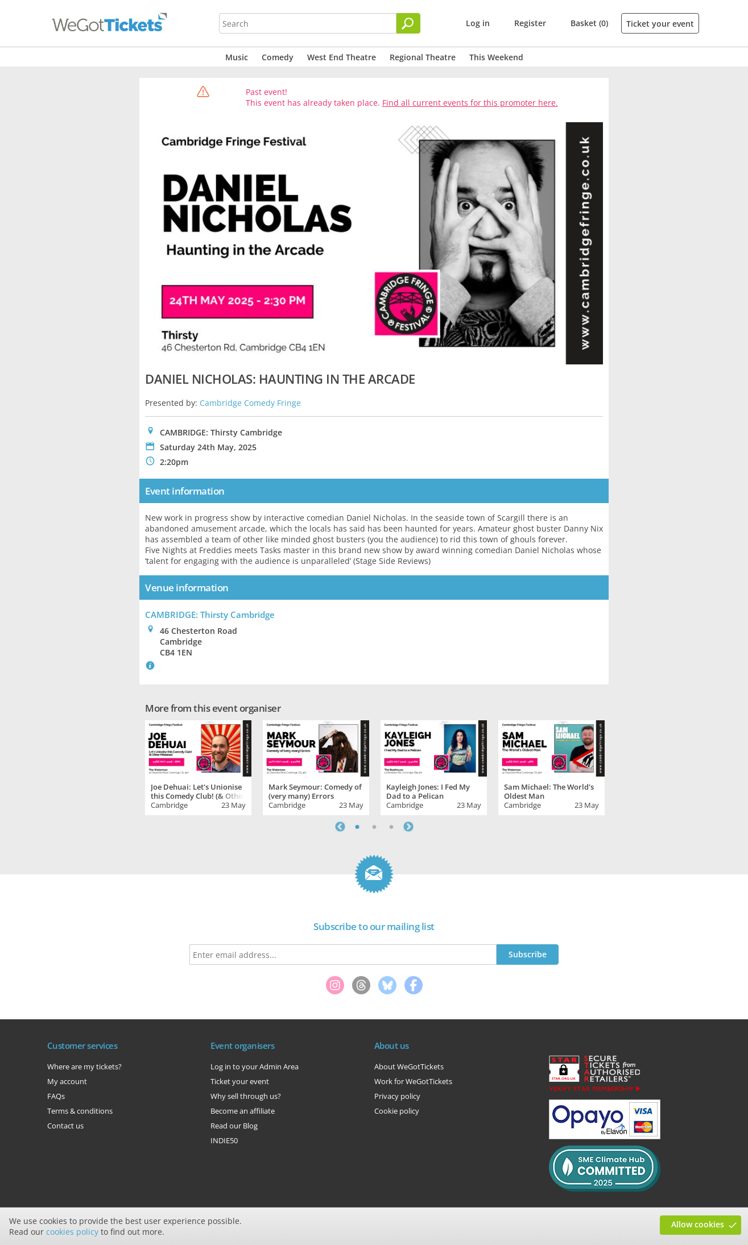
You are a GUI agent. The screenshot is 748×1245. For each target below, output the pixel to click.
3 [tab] (391, 826)
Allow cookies (697, 1224)
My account (67, 1081)
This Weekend (496, 57)
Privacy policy (397, 1096)
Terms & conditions (80, 1111)
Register (530, 23)
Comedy (278, 57)
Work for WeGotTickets (413, 1081)
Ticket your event (660, 23)
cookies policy (72, 1231)
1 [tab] (357, 826)
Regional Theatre (423, 57)
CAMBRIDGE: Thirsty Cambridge (210, 614)
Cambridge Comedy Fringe (250, 402)
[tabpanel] (198, 766)
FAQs (56, 1096)
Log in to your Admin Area (254, 1066)
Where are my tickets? (84, 1066)
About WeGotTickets (409, 1066)
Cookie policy (396, 1111)
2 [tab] (374, 826)
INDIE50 (224, 1140)
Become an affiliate (242, 1111)
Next (408, 826)
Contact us (65, 1125)
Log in (478, 23)
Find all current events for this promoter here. (470, 102)
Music (236, 57)
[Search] (408, 23)
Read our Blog (234, 1125)
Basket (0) (589, 23)
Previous (340, 826)
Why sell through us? (245, 1096)
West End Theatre (341, 57)
